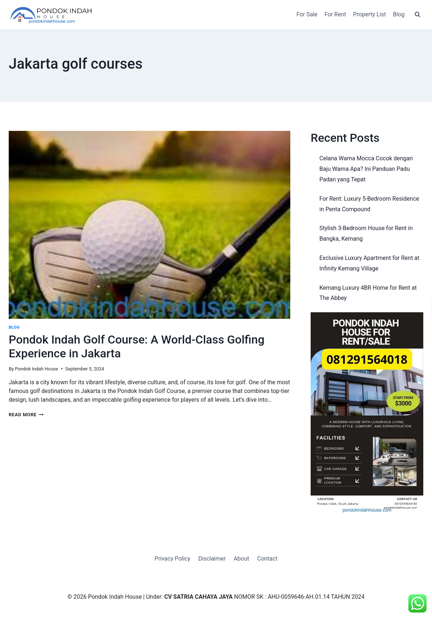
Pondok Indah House (36, 369)
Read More (26, 414)
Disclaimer (212, 558)
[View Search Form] (417, 14)
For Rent (335, 14)
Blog (398, 14)
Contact (267, 558)
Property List (369, 14)
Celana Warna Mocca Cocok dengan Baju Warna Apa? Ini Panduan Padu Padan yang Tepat (366, 169)
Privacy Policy (172, 558)
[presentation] (149, 225)
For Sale (307, 14)
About (241, 558)
